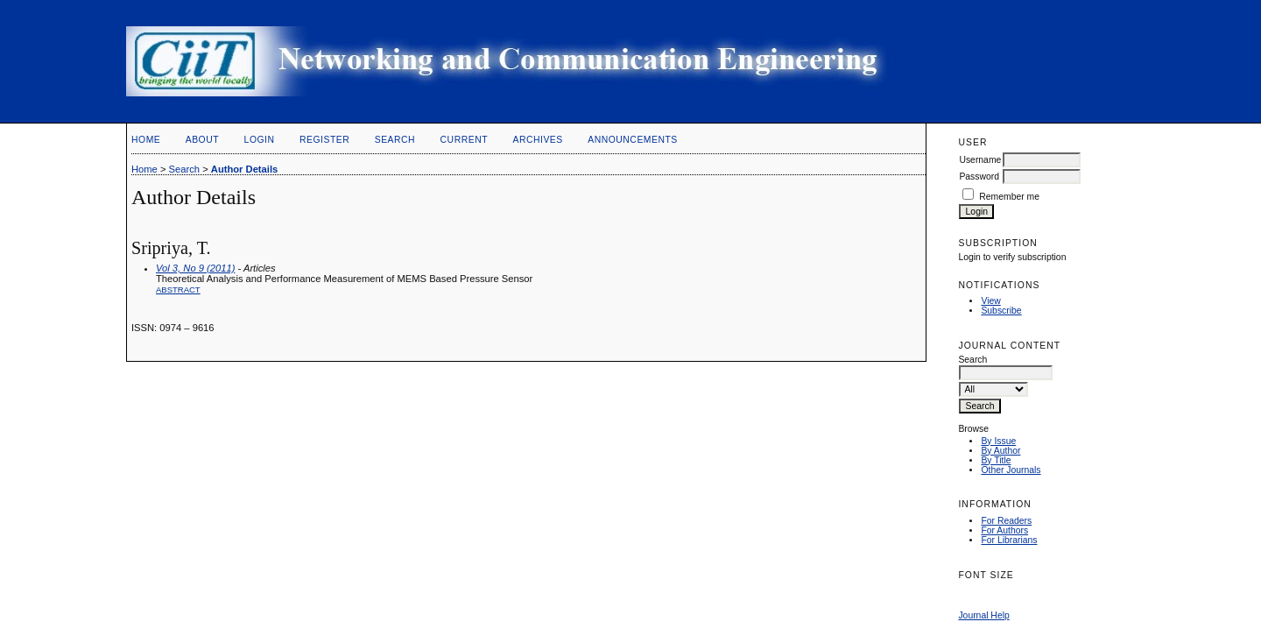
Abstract (178, 289)
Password (979, 176)
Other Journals (1010, 470)
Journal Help (983, 615)
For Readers (1006, 521)
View (990, 301)
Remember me (1009, 196)
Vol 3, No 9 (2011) (195, 268)
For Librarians (1009, 540)
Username (980, 160)
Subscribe (1001, 310)
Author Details (244, 169)
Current (464, 140)
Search (395, 140)
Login (259, 140)
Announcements (633, 140)
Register (324, 140)
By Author (1000, 451)
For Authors (1004, 530)
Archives (537, 140)
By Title (996, 460)
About (202, 140)
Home (145, 140)
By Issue (998, 441)
